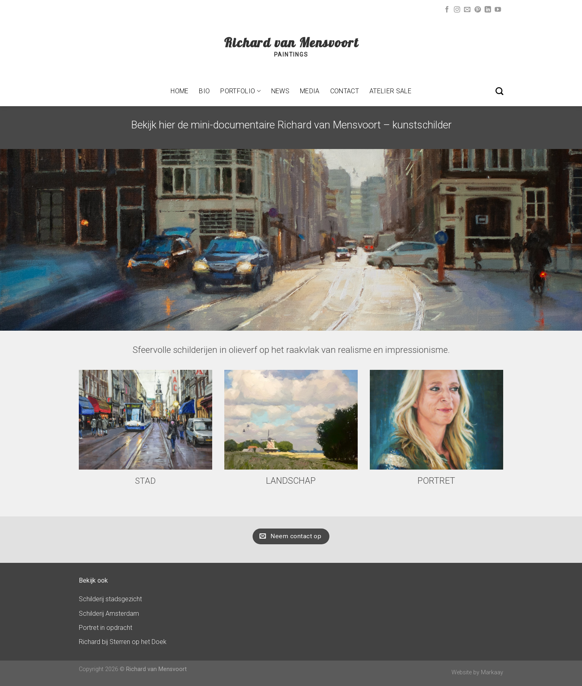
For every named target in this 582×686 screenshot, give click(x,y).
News (280, 91)
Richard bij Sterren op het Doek (123, 642)
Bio (204, 91)
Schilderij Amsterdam (109, 613)
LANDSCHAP (291, 481)
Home (179, 91)
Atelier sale (390, 91)
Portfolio (240, 91)
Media (310, 91)
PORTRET (436, 481)
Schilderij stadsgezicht (110, 599)
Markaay (492, 672)
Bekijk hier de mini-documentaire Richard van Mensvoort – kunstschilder (291, 125)
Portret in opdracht (105, 627)
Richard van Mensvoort (291, 42)
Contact (344, 91)
